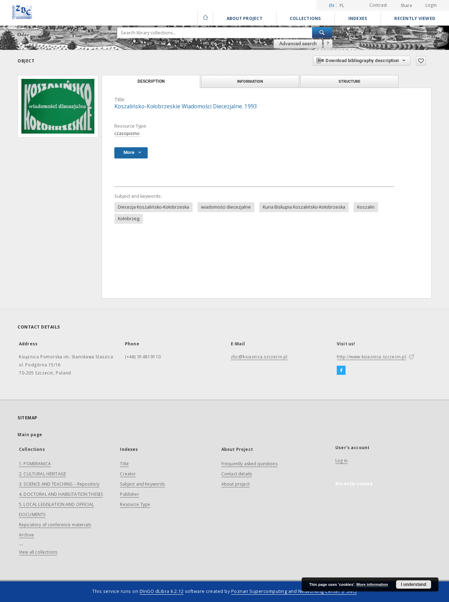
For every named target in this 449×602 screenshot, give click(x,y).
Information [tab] (250, 81)
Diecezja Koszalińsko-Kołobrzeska (153, 207)
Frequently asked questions (249, 464)
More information (372, 584)
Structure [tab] (349, 81)
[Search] (322, 32)
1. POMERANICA (35, 464)
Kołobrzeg (128, 219)
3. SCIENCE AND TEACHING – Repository (59, 484)
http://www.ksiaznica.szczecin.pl (371, 357)
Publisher (129, 494)
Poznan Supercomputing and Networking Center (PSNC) (294, 591)
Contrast (378, 5)
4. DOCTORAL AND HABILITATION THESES (61, 494)
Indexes (357, 18)
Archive (26, 535)
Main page (30, 435)
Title (124, 464)
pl (342, 5)
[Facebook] (341, 370)
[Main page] (205, 18)
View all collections (38, 552)
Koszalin (366, 207)
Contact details (236, 474)
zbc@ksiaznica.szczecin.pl (259, 357)
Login (431, 5)
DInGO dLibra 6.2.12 (162, 591)
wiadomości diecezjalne (226, 207)
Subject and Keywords (142, 484)
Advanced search (298, 43)
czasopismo (127, 133)
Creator (128, 474)
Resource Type (135, 504)
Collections (305, 18)
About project (235, 484)
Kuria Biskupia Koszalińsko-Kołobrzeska (304, 207)
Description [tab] (151, 81)
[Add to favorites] (421, 61)
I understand (413, 584)
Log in (341, 461)
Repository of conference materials (55, 525)
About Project (244, 18)
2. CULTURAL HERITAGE (42, 474)
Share (406, 5)
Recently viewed (414, 18)
